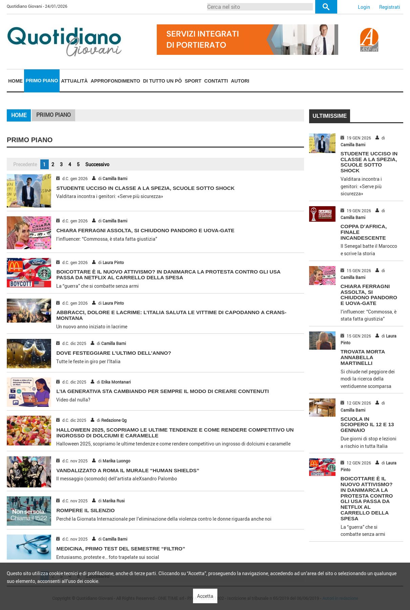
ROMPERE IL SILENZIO (85, 510)
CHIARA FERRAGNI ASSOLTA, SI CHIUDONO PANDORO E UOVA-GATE (145, 230)
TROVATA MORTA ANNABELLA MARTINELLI (363, 357)
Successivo (97, 164)
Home (15, 81)
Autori (240, 81)
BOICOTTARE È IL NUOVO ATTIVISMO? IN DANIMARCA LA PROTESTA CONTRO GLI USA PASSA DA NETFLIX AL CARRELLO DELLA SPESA (168, 274)
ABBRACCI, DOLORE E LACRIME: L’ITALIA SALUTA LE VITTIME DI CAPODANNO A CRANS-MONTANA (171, 315)
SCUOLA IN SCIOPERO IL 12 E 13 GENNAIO (367, 424)
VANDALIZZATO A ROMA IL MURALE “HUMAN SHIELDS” (127, 470)
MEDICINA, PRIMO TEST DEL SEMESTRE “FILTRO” (120, 548)
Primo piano (42, 80)
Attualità (74, 81)
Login (364, 7)
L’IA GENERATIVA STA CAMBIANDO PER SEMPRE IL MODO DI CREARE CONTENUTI (162, 391)
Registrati (389, 7)
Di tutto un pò (162, 81)
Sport (193, 81)
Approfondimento (115, 81)
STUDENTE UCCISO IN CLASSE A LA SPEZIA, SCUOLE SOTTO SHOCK (145, 188)
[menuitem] (15, 81)
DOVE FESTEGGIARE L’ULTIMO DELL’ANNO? (113, 353)
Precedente (25, 164)
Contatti (216, 81)
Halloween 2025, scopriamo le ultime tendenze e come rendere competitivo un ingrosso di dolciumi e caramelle (175, 432)
